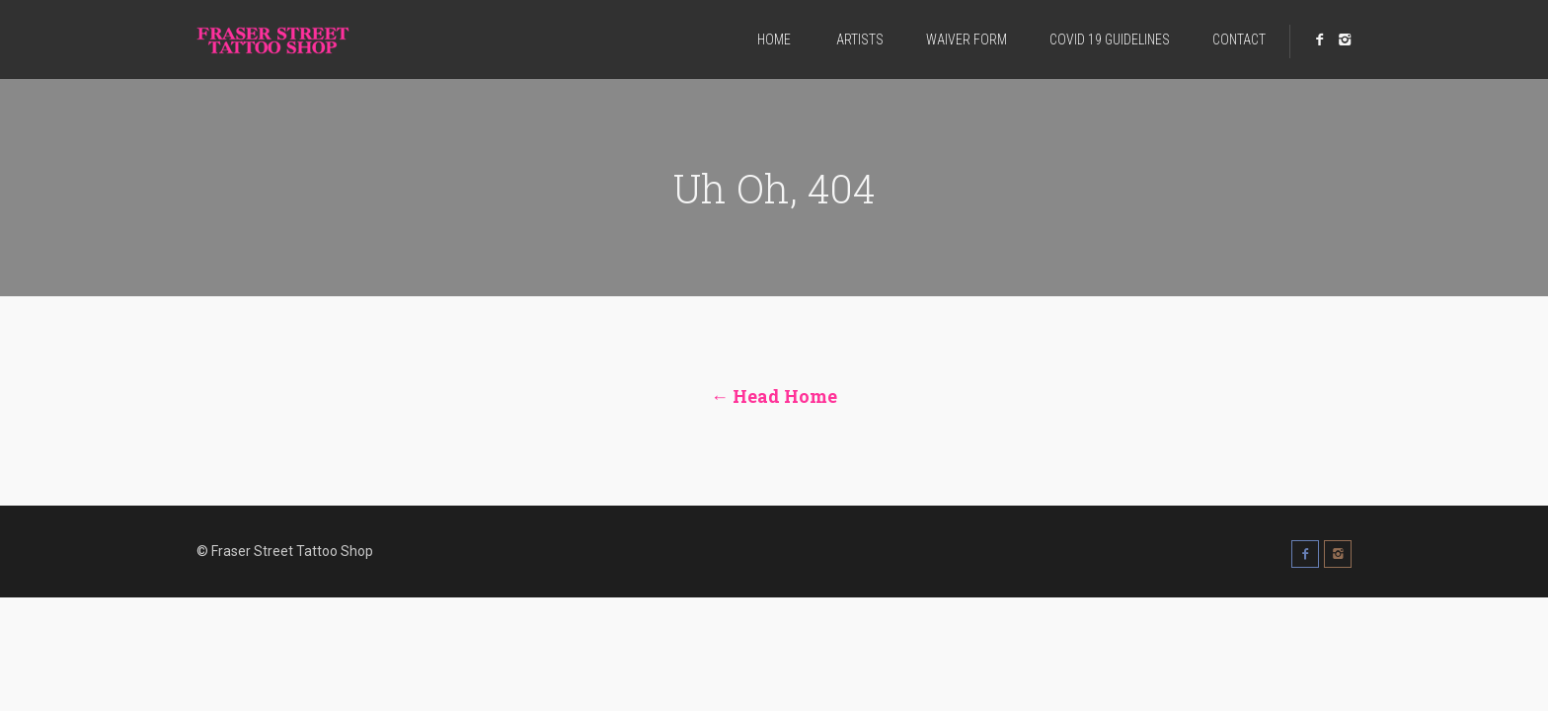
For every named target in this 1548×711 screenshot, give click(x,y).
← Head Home (774, 396)
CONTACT (1239, 39)
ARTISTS (858, 39)
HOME (774, 39)
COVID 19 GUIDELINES (1109, 39)
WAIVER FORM (966, 39)
